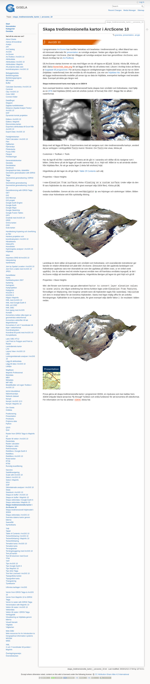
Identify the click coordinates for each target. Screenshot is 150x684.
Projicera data (11, 421)
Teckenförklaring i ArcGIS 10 (17, 536)
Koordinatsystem (12, 330)
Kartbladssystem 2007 (14, 280)
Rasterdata (10, 441)
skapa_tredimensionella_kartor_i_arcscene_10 (33, 17)
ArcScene (10, 54)
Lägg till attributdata (13, 361)
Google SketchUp (13, 210)
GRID (8, 220)
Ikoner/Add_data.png (62, 67)
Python (8, 424)
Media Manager (129, 10)
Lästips (9, 366)
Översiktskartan (12, 656)
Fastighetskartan (12, 137)
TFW (8, 558)
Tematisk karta (11, 546)
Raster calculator (12, 444)
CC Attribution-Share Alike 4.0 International (112, 674)
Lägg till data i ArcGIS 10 (16, 364)
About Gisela (11, 39)
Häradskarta (11, 242)
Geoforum (10, 168)
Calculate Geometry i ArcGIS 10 (18, 87)
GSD (8, 225)
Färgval (9, 154)
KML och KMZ (11, 305)
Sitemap (141, 10)
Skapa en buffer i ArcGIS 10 (17, 495)
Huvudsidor (11, 26)
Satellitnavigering (12, 472)
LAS (7, 349)
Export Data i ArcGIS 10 (15, 132)
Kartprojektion (11, 288)
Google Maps (11, 208)
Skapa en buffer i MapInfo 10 (17, 497)
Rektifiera (9, 454)
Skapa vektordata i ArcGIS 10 (17, 515)
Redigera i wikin (12, 446)
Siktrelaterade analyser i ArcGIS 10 (20, 487)
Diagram (9, 103)
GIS (7, 195)
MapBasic (10, 370)
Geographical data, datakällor (17, 170)
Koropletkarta (11, 335)
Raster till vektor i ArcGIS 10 (17, 439)
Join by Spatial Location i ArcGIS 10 (20, 266)
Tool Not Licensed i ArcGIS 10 (18, 573)
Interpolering (11, 260)
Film (7, 142)
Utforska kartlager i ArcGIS (16, 587)
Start (8, 24)
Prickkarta (10, 419)
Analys (8, 44)
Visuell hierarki (11, 622)
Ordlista (9, 410)
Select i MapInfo (12, 480)
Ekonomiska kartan (13, 124)
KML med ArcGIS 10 (14, 300)
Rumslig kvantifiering (14, 466)
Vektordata (10, 610)
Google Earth (11, 205)
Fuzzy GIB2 (10, 152)
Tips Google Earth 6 (14, 566)
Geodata (9, 31)
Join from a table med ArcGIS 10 (19, 269)
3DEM (78, 400)
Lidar (8, 354)
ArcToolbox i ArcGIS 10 (15, 57)
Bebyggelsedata (12, 73)
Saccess (9, 470)
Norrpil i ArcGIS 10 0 (14, 401)
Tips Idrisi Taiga (12, 571)
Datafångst (10, 100)
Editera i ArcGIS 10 (13, 119)
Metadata (9, 380)
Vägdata (9, 625)
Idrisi (8, 255)
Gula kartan (10, 228)
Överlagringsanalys (13, 653)
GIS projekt (10, 200)
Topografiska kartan (13, 576)
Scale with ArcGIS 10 (14, 475)
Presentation (11, 416)
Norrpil (8, 399)
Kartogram (10, 285)
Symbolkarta (11, 525)
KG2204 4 (10, 295)
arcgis (137, 35)
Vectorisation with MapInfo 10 (17, 605)
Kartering (9, 283)
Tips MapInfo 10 (12, 569)
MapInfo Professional (14, 373)
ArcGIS (9, 52)
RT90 (8, 464)
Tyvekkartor (10, 583)
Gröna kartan (11, 223)
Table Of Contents (87, 171)
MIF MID (9, 383)
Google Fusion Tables (14, 213)
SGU (8, 482)
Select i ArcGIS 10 (13, 477)
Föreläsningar (11, 157)
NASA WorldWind (13, 391)
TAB (7, 529)
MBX (8, 378)
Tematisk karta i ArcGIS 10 (16, 544)
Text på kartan (11, 554)
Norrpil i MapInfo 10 (13, 404)
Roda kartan (11, 459)
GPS (8, 215)
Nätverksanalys (12, 394)
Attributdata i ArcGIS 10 (15, 62)
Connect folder (12, 97)
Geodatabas (11, 165)
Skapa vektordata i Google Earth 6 (19, 500)
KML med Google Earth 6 (16, 303)
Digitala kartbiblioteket (14, 106)
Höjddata (9, 251)
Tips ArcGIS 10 (12, 564)
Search (142, 6)
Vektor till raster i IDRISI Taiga (18, 612)
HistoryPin (10, 244)
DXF (7, 113)
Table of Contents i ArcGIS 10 (17, 534)
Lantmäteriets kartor (14, 346)
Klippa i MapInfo (12, 298)
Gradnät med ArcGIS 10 (15, 218)
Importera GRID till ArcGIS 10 (17, 258)
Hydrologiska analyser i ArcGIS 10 (19, 249)
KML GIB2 (10, 308)
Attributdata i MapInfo (14, 64)
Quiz (7, 430)
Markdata (9, 375)
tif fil (50, 91)
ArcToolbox (68, 58)
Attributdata (10, 59)
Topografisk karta (12, 579)
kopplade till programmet (56, 70)
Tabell (8, 531)
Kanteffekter (10, 275)
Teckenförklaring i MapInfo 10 (17, 539)
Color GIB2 (10, 94)
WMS (8, 641)
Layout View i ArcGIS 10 (15, 351)
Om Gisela (10, 408)
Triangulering (11, 581)
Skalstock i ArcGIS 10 (14, 492)
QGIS (8, 428)
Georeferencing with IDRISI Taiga (19, 190)
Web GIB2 (10, 631)
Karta (8, 278)
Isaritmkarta (10, 263)
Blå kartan (10, 81)
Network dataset (12, 396)
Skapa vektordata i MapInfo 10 (18, 502)
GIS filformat (11, 198)
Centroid (9, 89)
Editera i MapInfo (12, 122)
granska (118, 35)
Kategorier (10, 29)
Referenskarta (11, 449)
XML (7, 645)
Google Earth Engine (14, 203)
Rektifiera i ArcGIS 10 (14, 456)
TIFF (8, 561)
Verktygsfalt (10, 615)
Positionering (11, 414)
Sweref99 (9, 522)
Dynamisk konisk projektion (16, 115)
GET (7, 193)
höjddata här (114, 72)
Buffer (8, 83)
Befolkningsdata (12, 76)
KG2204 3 (10, 293)
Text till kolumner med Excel (17, 556)
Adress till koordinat (13, 42)
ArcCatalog (10, 49)
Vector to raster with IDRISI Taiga (19, 602)
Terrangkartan (11, 549)
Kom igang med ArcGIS (15, 310)
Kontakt (9, 313)
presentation (128, 35)
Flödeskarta (10, 149)
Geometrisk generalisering (16, 183)
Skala (8, 490)
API (7, 47)
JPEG (8, 271)
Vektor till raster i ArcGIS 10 (17, 607)
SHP (7, 485)
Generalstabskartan (13, 160)
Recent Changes (115, 10)
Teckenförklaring (12, 541)
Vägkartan (10, 627)
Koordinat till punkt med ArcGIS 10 (19, 333)
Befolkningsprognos (14, 78)
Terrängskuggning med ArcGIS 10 (19, 551)
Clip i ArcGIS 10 (12, 92)
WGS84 (9, 638)
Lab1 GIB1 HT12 (12, 339)
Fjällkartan (10, 144)
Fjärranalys (10, 147)
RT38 (8, 461)
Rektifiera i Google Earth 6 (16, 451)
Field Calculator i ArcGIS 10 (17, 139)
